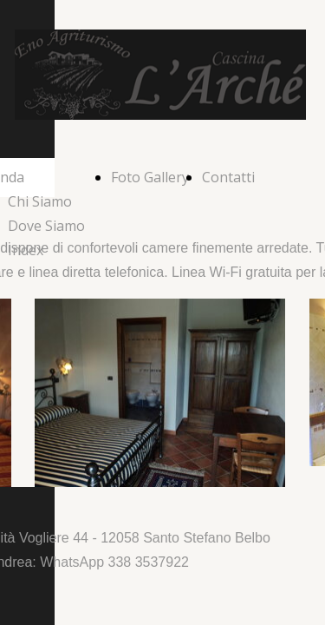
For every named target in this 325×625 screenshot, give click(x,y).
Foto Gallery (150, 177)
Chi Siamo (40, 201)
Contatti (228, 177)
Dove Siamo (46, 225)
